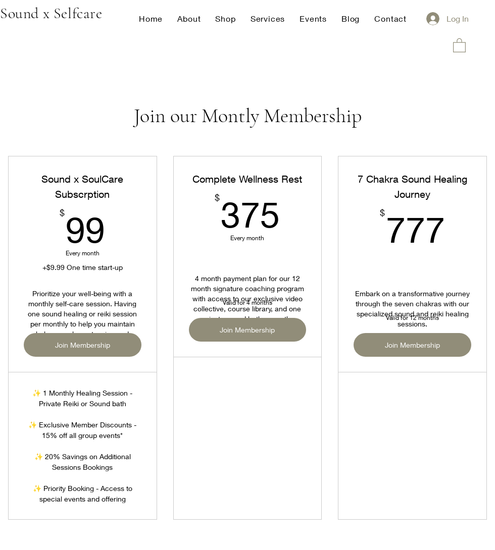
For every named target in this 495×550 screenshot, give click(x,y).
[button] (459, 44)
